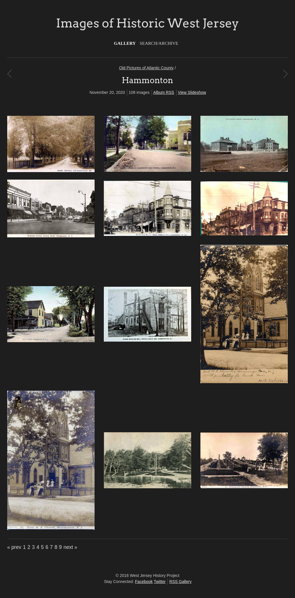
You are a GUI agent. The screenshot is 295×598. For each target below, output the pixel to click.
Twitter (160, 581)
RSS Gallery (180, 581)
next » (70, 547)
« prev (14, 547)
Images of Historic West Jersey (147, 23)
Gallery (125, 43)
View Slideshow (192, 92)
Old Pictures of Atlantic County (146, 68)
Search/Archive (159, 43)
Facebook (144, 581)
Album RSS (163, 92)
